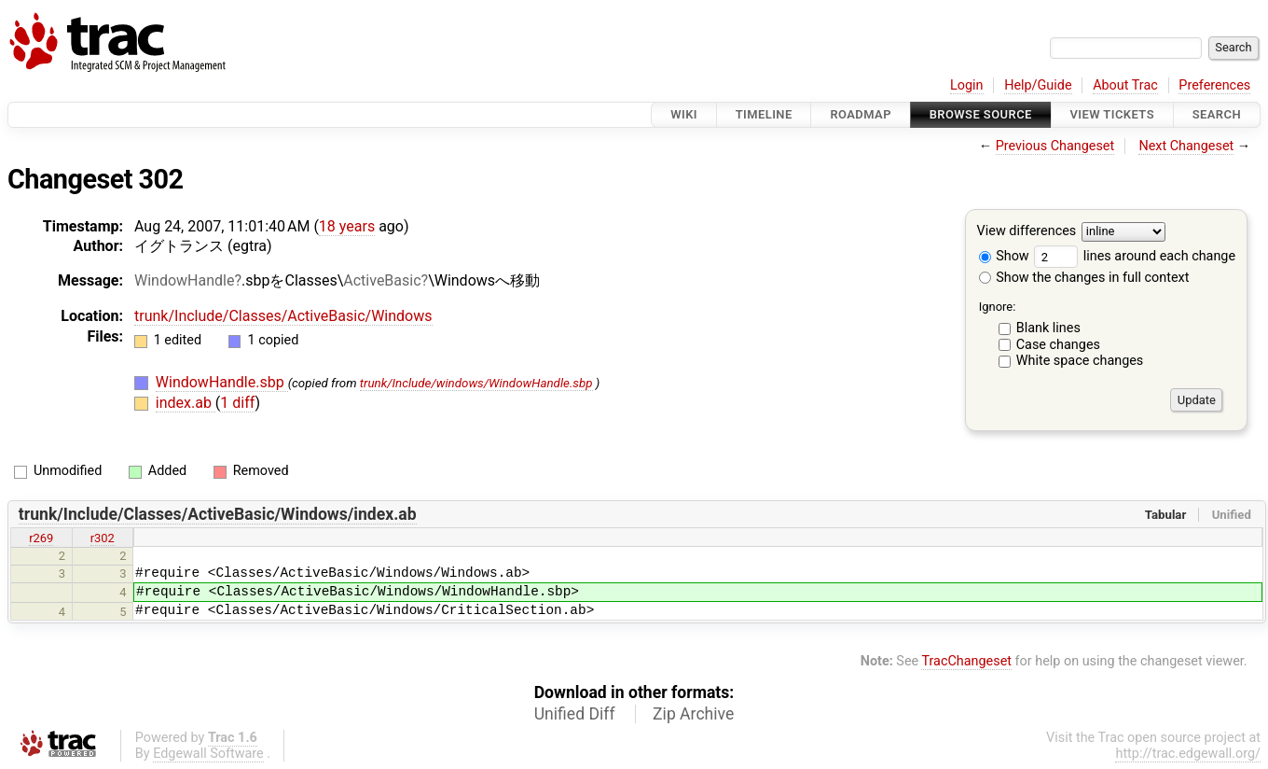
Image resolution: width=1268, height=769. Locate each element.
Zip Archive (693, 714)
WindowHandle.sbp (222, 382)
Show (1004, 256)
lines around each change (1134, 256)
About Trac (1125, 85)
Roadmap (860, 114)
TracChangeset (966, 661)
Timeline (764, 114)
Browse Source (981, 114)
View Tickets (1112, 114)
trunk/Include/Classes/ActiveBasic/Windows (283, 316)
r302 (102, 538)
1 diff (237, 403)
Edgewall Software (208, 754)
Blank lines (1048, 328)
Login (967, 85)
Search (1216, 114)
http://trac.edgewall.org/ (1188, 754)
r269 (41, 538)
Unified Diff (574, 714)
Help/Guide (1037, 85)
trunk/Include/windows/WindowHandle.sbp (476, 383)
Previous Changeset (1055, 146)
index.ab (185, 403)
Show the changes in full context (1084, 278)
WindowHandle (184, 280)
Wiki (683, 114)
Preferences (1214, 85)
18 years (347, 226)
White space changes (1080, 361)
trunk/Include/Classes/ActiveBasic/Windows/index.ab (218, 514)
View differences (1027, 232)
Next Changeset (1186, 146)
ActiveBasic (381, 280)
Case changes (1058, 345)
